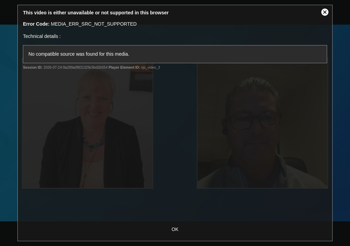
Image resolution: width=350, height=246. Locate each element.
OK (175, 229)
